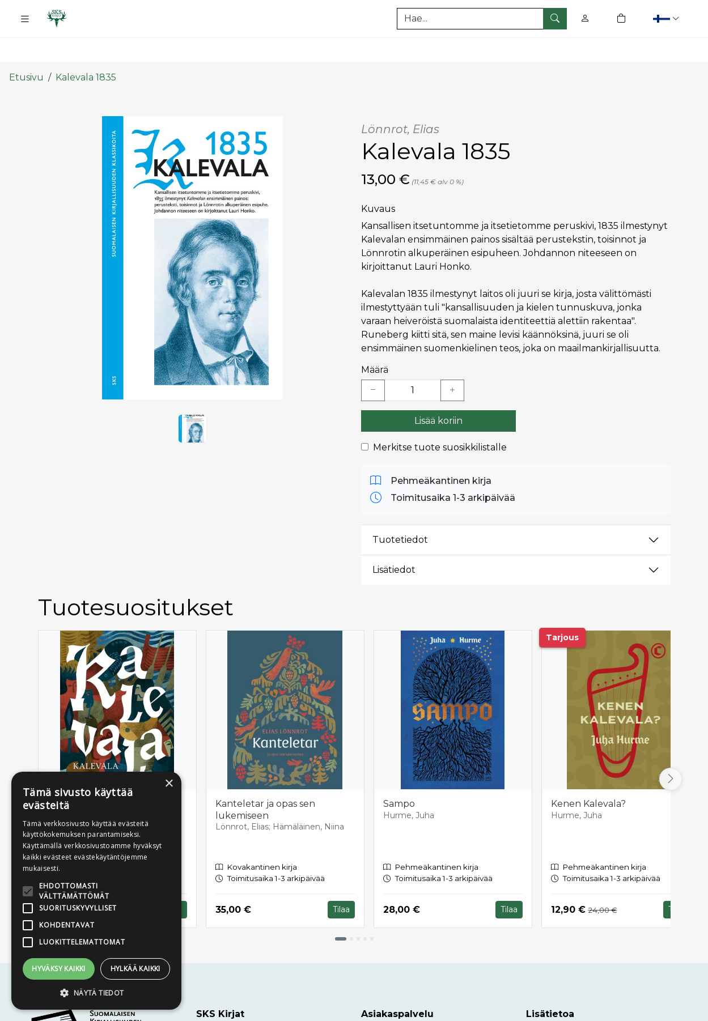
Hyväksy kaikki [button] (59, 968)
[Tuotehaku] (482, 18)
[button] (667, 18)
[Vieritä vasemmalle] (38, 748)
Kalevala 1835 (86, 46)
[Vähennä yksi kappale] (373, 359)
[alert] (96, 891)
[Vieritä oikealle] (670, 748)
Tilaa (341, 879)
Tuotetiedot (400, 509)
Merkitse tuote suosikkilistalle (440, 416)
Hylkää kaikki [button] (135, 968)
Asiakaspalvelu (394, 1009)
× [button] (168, 784)
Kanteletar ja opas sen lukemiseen (265, 778)
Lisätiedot (394, 539)
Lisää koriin (438, 389)
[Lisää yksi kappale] (452, 359)
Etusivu (26, 46)
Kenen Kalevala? (588, 772)
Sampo (399, 772)
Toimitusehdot (559, 1009)
